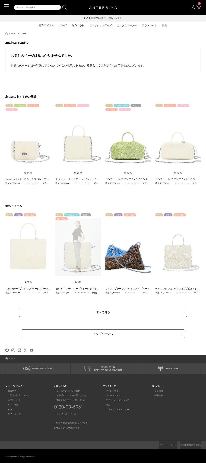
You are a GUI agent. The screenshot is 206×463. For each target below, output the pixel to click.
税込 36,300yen (64, 183)
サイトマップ (11, 413)
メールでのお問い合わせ (65, 389)
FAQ (7, 408)
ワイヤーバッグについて (114, 399)
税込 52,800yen (114, 293)
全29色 (78, 173)
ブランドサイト (110, 389)
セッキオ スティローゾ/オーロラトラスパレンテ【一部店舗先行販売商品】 (98, 288)
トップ (12, 33)
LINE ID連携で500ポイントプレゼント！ (103, 18)
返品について (11, 399)
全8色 (78, 282)
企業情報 (156, 389)
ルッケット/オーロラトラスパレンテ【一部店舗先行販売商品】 (42, 179)
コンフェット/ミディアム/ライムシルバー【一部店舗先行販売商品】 (145, 179)
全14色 (28, 173)
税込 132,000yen (164, 293)
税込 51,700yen (64, 293)
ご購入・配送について (15, 394)
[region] (78, 247)
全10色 (128, 173)
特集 (105, 404)
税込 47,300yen (14, 183)
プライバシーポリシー (162, 444)
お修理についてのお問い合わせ (69, 394)
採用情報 (156, 394)
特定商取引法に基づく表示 (188, 444)
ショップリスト (110, 394)
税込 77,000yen (114, 183)
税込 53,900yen (14, 293)
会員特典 (9, 389)
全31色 (28, 282)
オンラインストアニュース (115, 408)
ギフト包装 (10, 404)
